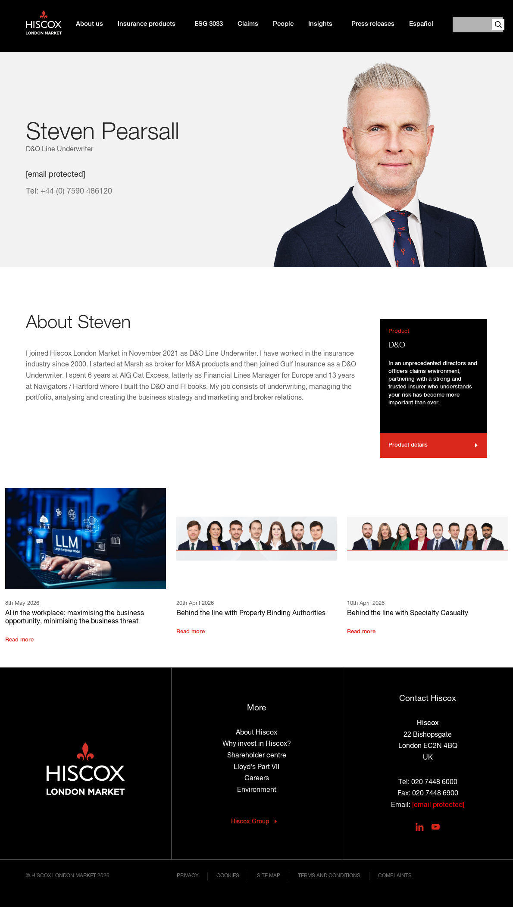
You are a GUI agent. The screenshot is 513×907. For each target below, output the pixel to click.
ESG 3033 (208, 24)
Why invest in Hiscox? (256, 744)
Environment (256, 790)
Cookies (227, 876)
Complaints (395, 876)
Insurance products (146, 24)
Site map (268, 876)
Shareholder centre (256, 755)
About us (89, 24)
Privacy (188, 876)
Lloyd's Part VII (256, 767)
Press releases (372, 24)
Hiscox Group (250, 822)
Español (421, 24)
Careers (256, 778)
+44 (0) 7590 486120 (76, 191)
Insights (320, 24)
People (283, 24)
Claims (248, 24)
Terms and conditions (329, 876)
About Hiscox (256, 732)
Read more (19, 640)
